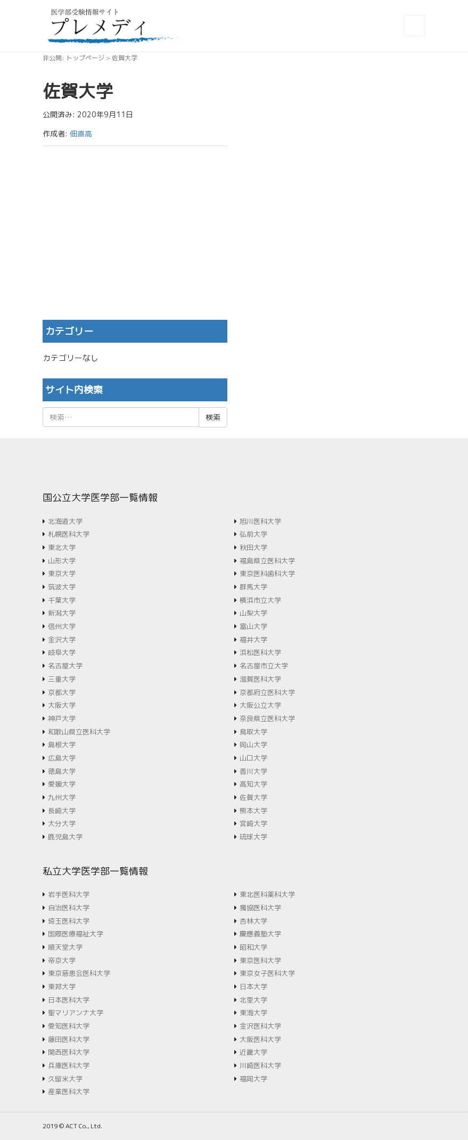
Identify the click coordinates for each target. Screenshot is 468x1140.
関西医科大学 (68, 1052)
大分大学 (62, 823)
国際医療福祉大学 (75, 934)
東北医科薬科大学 (267, 894)
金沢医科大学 (260, 1026)
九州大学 (62, 797)
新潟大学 (62, 613)
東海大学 (253, 1012)
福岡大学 (253, 1079)
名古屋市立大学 (264, 665)
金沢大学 (62, 639)
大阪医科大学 (260, 1039)
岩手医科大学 (68, 894)
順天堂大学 (65, 947)
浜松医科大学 (260, 652)
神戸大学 (62, 718)
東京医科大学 (260, 960)
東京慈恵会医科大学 (79, 973)
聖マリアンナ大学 (75, 1012)
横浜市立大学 (260, 600)
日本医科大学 (68, 1000)
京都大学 (62, 692)
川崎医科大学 (260, 1065)
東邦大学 (62, 986)
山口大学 (253, 758)
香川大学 (253, 771)
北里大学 (253, 1000)
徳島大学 (62, 771)
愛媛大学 (62, 784)
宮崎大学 (253, 823)
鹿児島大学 (65, 837)
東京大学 (62, 573)
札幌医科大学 (68, 534)
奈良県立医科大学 (267, 718)
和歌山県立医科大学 (79, 732)
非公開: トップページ (73, 57)
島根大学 (62, 744)
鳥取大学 (253, 732)
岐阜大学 (62, 652)
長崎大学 (62, 810)
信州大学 (62, 626)
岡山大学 (253, 744)
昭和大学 (253, 947)
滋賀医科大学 (260, 679)
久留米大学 (65, 1079)
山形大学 (62, 560)
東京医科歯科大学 (267, 573)
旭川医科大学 (260, 521)
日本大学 (253, 986)
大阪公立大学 (260, 705)
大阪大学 (62, 705)
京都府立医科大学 (267, 692)
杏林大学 (253, 921)
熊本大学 (253, 810)
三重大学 (62, 679)
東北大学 (62, 547)
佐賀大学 (253, 797)
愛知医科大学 (68, 1026)
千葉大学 (62, 600)
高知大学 (253, 784)
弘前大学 (253, 534)
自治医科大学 (68, 907)
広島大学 (62, 758)
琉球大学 (253, 837)
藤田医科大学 (68, 1039)
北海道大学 (65, 521)
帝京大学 (62, 960)
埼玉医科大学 (68, 921)
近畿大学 (253, 1052)
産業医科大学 (68, 1091)
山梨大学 (253, 613)
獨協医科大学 (260, 907)
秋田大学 (253, 547)
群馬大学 (253, 587)
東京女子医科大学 (267, 973)
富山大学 (253, 626)
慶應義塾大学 (260, 934)
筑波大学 (62, 587)
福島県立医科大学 (267, 560)
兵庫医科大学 (68, 1065)
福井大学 (253, 639)
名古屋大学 (65, 665)
